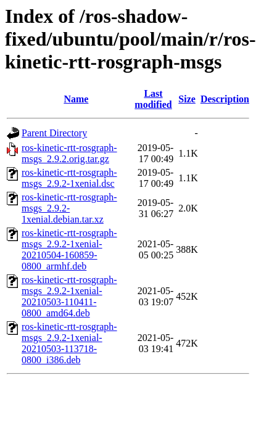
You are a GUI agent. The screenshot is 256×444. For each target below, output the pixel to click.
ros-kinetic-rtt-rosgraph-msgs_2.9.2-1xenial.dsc (69, 178)
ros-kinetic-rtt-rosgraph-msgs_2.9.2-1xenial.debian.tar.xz (69, 208)
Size (187, 99)
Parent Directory (54, 133)
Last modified (152, 99)
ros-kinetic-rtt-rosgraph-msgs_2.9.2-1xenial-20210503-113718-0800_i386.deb (69, 343)
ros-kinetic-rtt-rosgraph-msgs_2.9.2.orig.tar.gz (69, 153)
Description (224, 99)
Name (76, 99)
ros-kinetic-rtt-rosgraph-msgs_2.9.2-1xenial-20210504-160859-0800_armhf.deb (69, 249)
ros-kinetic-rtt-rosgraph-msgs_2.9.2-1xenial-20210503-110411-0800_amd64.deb (69, 296)
